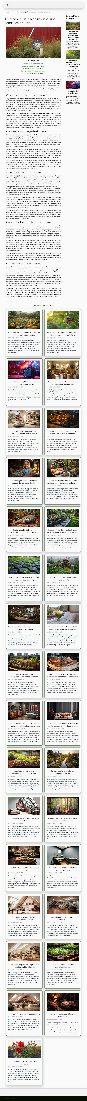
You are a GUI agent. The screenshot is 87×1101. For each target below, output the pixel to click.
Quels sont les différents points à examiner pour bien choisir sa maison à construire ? (62, 676)
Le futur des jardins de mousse (33, 73)
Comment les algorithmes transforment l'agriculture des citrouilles (73, 35)
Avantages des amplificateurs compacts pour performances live (73, 94)
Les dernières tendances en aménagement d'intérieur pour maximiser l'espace (24, 433)
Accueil (7, 12)
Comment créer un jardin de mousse (33, 68)
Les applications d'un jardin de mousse (33, 71)
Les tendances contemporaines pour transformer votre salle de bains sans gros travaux (24, 726)
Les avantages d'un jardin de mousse (33, 66)
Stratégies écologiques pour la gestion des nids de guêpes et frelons (73, 64)
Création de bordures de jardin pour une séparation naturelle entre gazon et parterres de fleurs (63, 532)
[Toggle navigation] (8, 5)
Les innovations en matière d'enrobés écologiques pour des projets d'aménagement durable (24, 579)
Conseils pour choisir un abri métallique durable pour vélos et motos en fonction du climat (63, 433)
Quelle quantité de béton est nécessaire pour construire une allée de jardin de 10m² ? (24, 532)
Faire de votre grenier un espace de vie (24, 1014)
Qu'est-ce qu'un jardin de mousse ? (33, 64)
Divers (13, 12)
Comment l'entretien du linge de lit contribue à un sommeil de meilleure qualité (63, 629)
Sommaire (34, 60)
